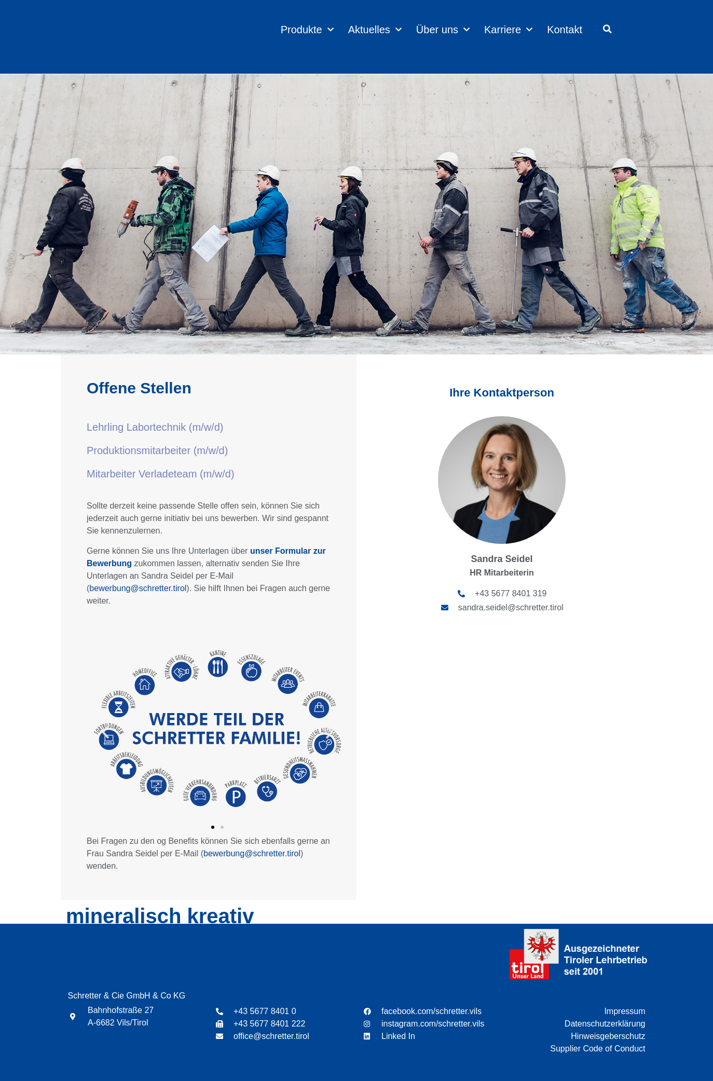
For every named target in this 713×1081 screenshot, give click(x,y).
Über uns (443, 29)
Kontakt (564, 29)
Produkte (307, 29)
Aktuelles (375, 29)
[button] (607, 29)
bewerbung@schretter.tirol (137, 588)
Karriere (508, 29)
